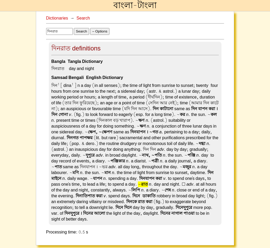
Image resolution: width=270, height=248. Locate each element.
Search (83, 18)
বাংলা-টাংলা (135, 5)
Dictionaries (57, 18)
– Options (99, 31)
